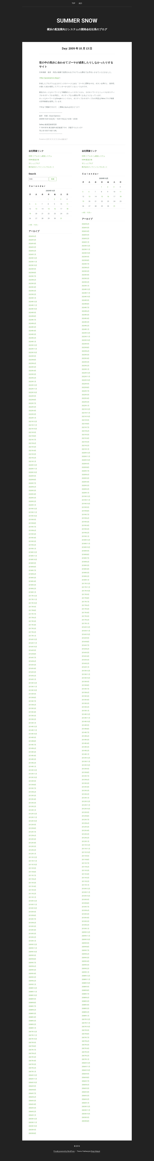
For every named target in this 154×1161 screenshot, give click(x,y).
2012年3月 (32, 846)
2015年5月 (32, 708)
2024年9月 (32, 313)
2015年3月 (32, 716)
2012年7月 (32, 832)
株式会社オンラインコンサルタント (41, 167)
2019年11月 (33, 512)
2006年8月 (32, 1090)
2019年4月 (32, 538)
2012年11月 (33, 817)
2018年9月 (32, 563)
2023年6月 (32, 363)
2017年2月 (32, 632)
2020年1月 (32, 505)
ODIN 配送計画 (34, 160)
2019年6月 (32, 530)
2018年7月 (32, 570)
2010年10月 (33, 908)
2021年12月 (33, 421)
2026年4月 (32, 244)
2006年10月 (33, 1082)
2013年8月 (32, 785)
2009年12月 (33, 944)
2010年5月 (32, 926)
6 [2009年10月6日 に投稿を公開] (35, 204)
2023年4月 (32, 371)
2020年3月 (32, 498)
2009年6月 (32, 966)
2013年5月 (32, 796)
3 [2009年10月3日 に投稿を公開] (60, 199)
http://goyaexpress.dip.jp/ (49, 78)
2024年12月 (33, 302)
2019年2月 (32, 545)
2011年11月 (33, 861)
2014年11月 (33, 730)
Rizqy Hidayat (95, 1151)
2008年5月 (32, 1013)
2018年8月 (32, 567)
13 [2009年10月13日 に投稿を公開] (36, 209)
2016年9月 (32, 650)
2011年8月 (32, 872)
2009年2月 (32, 981)
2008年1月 (32, 1028)
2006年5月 (32, 1101)
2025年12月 (33, 258)
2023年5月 (32, 367)
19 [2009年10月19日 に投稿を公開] (30, 214)
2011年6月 (32, 879)
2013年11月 (33, 774)
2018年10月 (33, 559)
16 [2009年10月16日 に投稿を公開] (55, 209)
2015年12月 (33, 683)
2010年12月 (33, 901)
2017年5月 (32, 621)
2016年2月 (32, 676)
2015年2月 (32, 719)
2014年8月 (32, 741)
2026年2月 (32, 251)
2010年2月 (32, 937)
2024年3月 (32, 334)
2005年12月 (33, 1119)
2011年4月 (32, 886)
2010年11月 (33, 904)
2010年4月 (32, 930)
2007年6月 (32, 1053)
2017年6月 (32, 618)
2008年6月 (32, 1010)
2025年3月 (32, 291)
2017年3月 (32, 628)
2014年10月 (33, 734)
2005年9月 (32, 1130)
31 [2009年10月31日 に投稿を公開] (61, 218)
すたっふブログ (34, 163)
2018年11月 (33, 556)
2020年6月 (32, 487)
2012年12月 (33, 814)
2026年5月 (32, 240)
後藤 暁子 (64, 139)
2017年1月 (32, 636)
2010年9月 (32, 912)
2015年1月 (32, 723)
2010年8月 (32, 915)
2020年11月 (33, 469)
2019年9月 (32, 520)
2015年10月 (33, 690)
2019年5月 (32, 534)
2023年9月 (32, 356)
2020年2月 (32, 501)
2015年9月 (32, 694)
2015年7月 (32, 701)
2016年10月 (33, 647)
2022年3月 (32, 414)
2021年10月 (33, 429)
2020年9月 (32, 476)
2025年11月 (33, 262)
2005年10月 (33, 1126)
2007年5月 (32, 1057)
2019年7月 (32, 527)
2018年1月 (32, 592)
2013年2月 (32, 806)
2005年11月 (33, 1122)
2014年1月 (32, 766)
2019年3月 (32, 541)
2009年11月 (33, 948)
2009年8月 (32, 959)
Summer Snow (77, 20)
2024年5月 (32, 327)
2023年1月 (32, 382)
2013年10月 (33, 777)
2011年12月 (33, 857)
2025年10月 (33, 265)
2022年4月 (32, 411)
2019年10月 (33, 516)
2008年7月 (32, 1006)
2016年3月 (32, 672)
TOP (73, 3)
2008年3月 (32, 1021)
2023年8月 (32, 360)
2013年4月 (32, 799)
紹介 (80, 3)
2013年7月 (32, 788)
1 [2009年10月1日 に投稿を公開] (48, 199)
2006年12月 (33, 1075)
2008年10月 (33, 995)
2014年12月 (33, 727)
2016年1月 (32, 679)
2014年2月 (32, 763)
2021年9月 (32, 432)
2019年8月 (32, 523)
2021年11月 (33, 425)
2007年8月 (32, 1046)
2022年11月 (33, 389)
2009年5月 (32, 970)
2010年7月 (32, 919)
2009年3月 (32, 977)
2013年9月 (32, 781)
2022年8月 (32, 400)
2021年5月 (32, 447)
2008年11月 (33, 992)
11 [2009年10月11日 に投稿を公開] (67, 204)
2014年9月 (32, 737)
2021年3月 (32, 454)
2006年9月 (32, 1086)
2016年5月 (32, 665)
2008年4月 (32, 1017)
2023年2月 (32, 378)
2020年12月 (33, 465)
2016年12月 (33, 639)
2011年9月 (32, 868)
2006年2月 (32, 1112)
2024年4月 (32, 331)
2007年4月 (32, 1061)
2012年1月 (32, 854)
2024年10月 (33, 309)
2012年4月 (32, 843)
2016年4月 (32, 668)
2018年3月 (32, 585)
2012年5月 (32, 839)
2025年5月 (32, 283)
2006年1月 (32, 1115)
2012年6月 (32, 835)
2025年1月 (32, 298)
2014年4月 (32, 756)
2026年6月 (32, 236)
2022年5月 (32, 407)
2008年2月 (32, 1024)
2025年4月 (32, 287)
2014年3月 (32, 759)
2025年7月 (32, 276)
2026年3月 (32, 247)
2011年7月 (32, 875)
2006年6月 (32, 1097)
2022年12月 (33, 385)
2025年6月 (32, 280)
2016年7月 (32, 658)
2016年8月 (32, 654)
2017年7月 (32, 614)
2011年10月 (33, 865)
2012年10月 (33, 821)
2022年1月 (32, 418)
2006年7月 (32, 1093)
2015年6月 (32, 705)
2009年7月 (32, 963)
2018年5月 (32, 578)
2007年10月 (33, 1039)
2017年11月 (33, 599)
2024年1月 (32, 342)
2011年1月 (32, 897)
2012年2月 (32, 850)
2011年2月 (32, 894)
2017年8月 (32, 610)
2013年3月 (32, 803)
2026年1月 (32, 254)
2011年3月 (32, 890)
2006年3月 (32, 1108)
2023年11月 (33, 349)
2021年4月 (32, 451)
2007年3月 (32, 1064)
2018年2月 (32, 589)
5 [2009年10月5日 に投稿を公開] (29, 204)
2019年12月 (33, 509)
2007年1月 (32, 1072)
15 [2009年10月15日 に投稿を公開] (49, 209)
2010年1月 (32, 941)
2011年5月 (32, 883)
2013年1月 (32, 810)
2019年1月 (32, 549)
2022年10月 (33, 392)
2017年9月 (32, 607)
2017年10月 (33, 603)
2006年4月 (32, 1104)
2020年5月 (32, 490)
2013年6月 (32, 792)
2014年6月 (32, 748)
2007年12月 (33, 1032)
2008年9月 (32, 999)
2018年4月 (32, 581)
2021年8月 (32, 436)
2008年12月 (33, 988)
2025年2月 (32, 294)
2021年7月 (32, 440)
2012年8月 (32, 828)
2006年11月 (33, 1079)
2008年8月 (32, 1003)
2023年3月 (32, 374)
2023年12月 (33, 345)
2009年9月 (32, 955)
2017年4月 (32, 625)
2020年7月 (32, 483)
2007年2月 (32, 1068)
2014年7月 (32, 745)
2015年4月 (32, 712)
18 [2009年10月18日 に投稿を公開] (67, 209)
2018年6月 (32, 574)
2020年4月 (32, 494)
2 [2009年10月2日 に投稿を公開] (54, 199)
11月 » (36, 225)
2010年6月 (32, 923)
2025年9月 (32, 269)
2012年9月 (32, 825)
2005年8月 (32, 1133)
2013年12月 (33, 770)
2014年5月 (32, 752)
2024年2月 (32, 338)
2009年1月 (32, 984)
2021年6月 (32, 443)
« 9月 (30, 225)
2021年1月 (32, 461)
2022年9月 (32, 396)
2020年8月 (32, 480)
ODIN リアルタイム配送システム (40, 156)
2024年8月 (32, 316)
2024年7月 (32, 320)
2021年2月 (32, 458)
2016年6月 (32, 661)
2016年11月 (33, 643)
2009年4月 (32, 973)
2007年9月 (32, 1043)
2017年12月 (33, 596)
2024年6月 (32, 323)
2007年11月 (33, 1035)
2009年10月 (33, 952)
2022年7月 (32, 403)
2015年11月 (33, 687)
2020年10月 (33, 472)
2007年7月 (32, 1050)
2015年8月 (32, 697)
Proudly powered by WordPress (64, 1151)
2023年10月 (33, 352)
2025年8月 (32, 273)
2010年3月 (32, 934)
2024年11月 (33, 305)
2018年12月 (33, 552)
